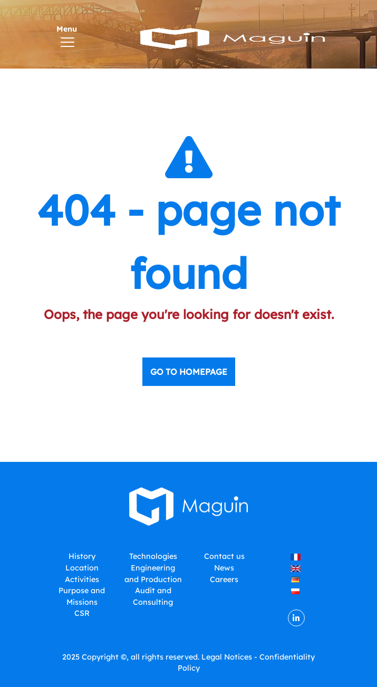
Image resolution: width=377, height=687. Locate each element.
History (82, 556)
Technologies (153, 556)
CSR (82, 613)
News (224, 568)
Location (82, 568)
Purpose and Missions (82, 596)
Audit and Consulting (153, 596)
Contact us (224, 556)
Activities (82, 579)
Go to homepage (188, 371)
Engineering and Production (153, 573)
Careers (224, 579)
